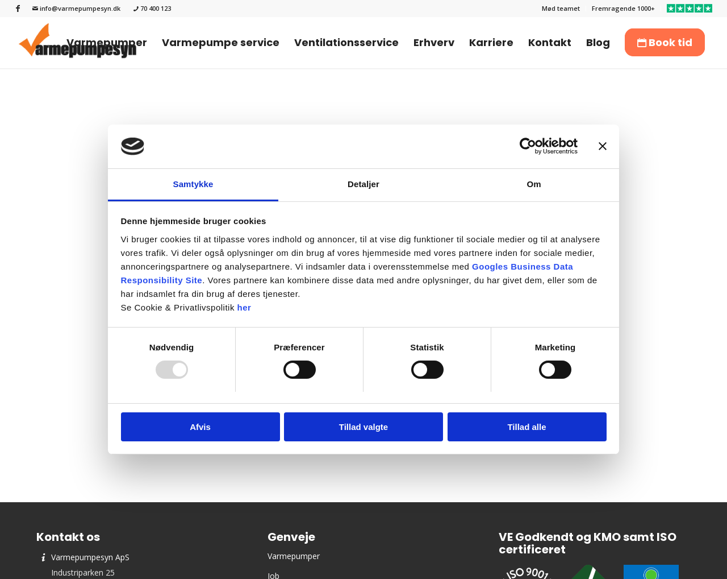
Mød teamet (561, 8)
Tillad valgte (363, 427)
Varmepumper (294, 556)
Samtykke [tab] (193, 184)
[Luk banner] (603, 146)
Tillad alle (526, 427)
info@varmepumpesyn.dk (76, 8)
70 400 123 (152, 8)
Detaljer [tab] (363, 184)
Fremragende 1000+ (623, 8)
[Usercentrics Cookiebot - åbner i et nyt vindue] (528, 146)
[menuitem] (561, 8)
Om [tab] (534, 184)
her (244, 307)
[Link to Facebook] (18, 8)
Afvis (200, 427)
